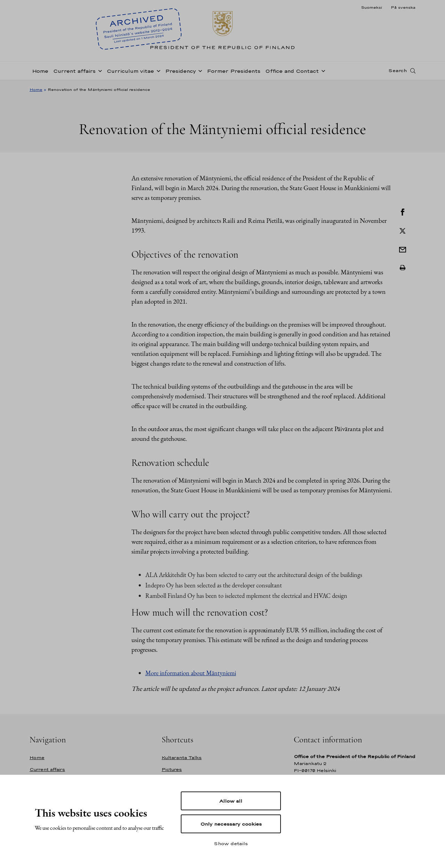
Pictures (172, 769)
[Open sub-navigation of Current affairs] (99, 70)
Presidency (180, 71)
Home (40, 71)
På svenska (403, 7)
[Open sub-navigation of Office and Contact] (322, 70)
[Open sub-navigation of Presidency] (199, 70)
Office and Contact (292, 71)
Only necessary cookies (231, 824)
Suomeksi (371, 7)
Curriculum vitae (130, 71)
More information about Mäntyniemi (190, 673)
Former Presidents (233, 71)
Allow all (230, 801)
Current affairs (74, 71)
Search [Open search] (397, 71)
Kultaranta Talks (182, 757)
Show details (231, 843)
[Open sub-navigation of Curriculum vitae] (157, 70)
